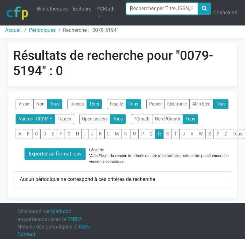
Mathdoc (61, 211)
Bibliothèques (52, 9)
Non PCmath (167, 118)
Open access (95, 118)
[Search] (162, 9)
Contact (26, 234)
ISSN (84, 227)
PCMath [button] (105, 9)
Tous (55, 103)
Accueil (13, 30)
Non (40, 103)
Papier (155, 103)
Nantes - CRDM (33, 118)
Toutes (64, 118)
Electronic (177, 103)
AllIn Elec (201, 103)
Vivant (24, 103)
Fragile (116, 103)
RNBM (74, 219)
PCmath (142, 118)
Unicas (77, 103)
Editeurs (82, 9)
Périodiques (42, 30)
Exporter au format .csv (55, 154)
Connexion (225, 13)
